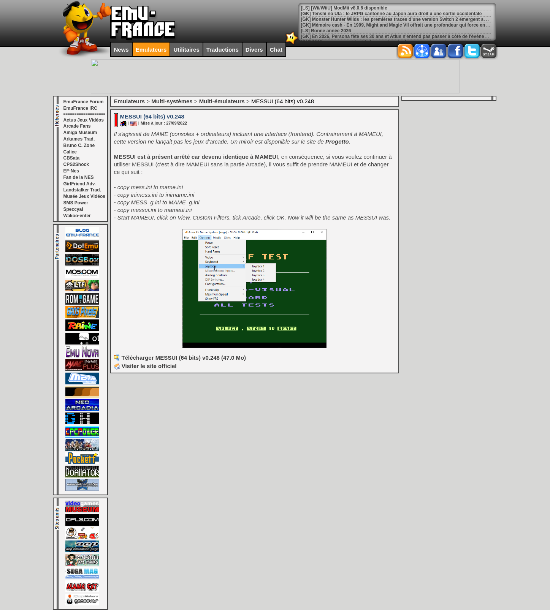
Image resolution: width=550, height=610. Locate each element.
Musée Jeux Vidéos (84, 196)
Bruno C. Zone (79, 145)
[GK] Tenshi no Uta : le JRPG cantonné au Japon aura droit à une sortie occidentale (391, 13)
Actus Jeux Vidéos (83, 120)
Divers (254, 49)
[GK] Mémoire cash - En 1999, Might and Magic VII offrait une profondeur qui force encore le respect (409, 25)
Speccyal (73, 209)
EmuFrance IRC (80, 108)
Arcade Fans (77, 126)
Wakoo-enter (77, 215)
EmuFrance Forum (83, 101)
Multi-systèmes (171, 101)
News (121, 49)
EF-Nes (71, 171)
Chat (276, 49)
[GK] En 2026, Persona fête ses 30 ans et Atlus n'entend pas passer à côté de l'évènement (398, 36)
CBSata (71, 158)
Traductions (222, 49)
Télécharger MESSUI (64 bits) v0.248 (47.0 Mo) (184, 357)
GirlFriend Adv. (79, 183)
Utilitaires (186, 49)
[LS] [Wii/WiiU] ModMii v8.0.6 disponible (344, 8)
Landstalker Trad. (82, 190)
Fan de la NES (78, 177)
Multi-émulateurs (222, 101)
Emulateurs (151, 49)
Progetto (337, 141)
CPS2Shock (76, 164)
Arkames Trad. (79, 139)
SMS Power (75, 202)
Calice (70, 152)
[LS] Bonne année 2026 (326, 30)
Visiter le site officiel (145, 366)
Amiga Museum (80, 132)
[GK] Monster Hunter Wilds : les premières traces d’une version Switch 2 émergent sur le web (402, 19)
